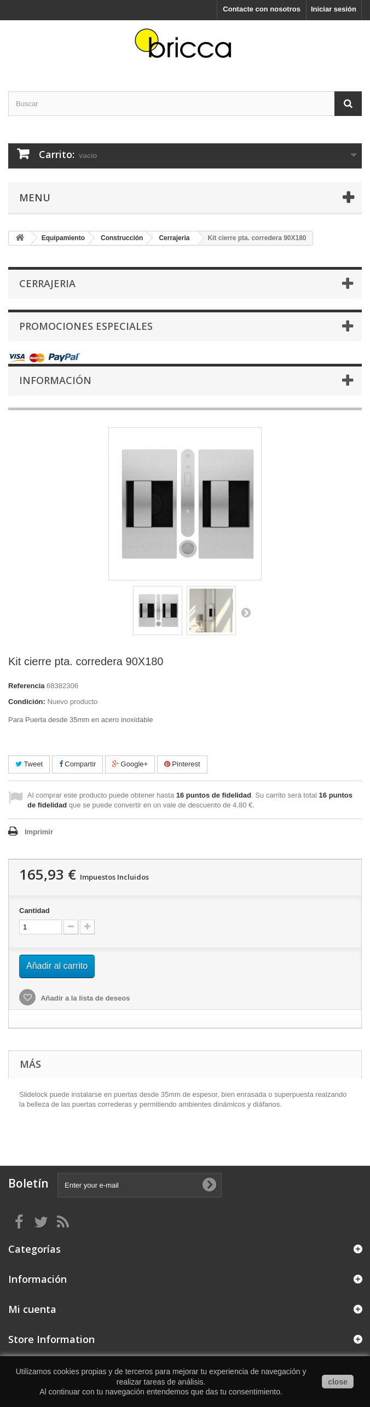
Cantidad (34, 910)
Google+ (130, 764)
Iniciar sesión (333, 9)
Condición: (26, 701)
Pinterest (182, 764)
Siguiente (245, 612)
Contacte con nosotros (261, 9)
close (338, 1381)
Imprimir (39, 832)
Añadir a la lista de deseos (84, 998)
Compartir (77, 764)
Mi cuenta (32, 1309)
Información (55, 380)
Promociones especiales (86, 326)
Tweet (29, 764)
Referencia (26, 686)
